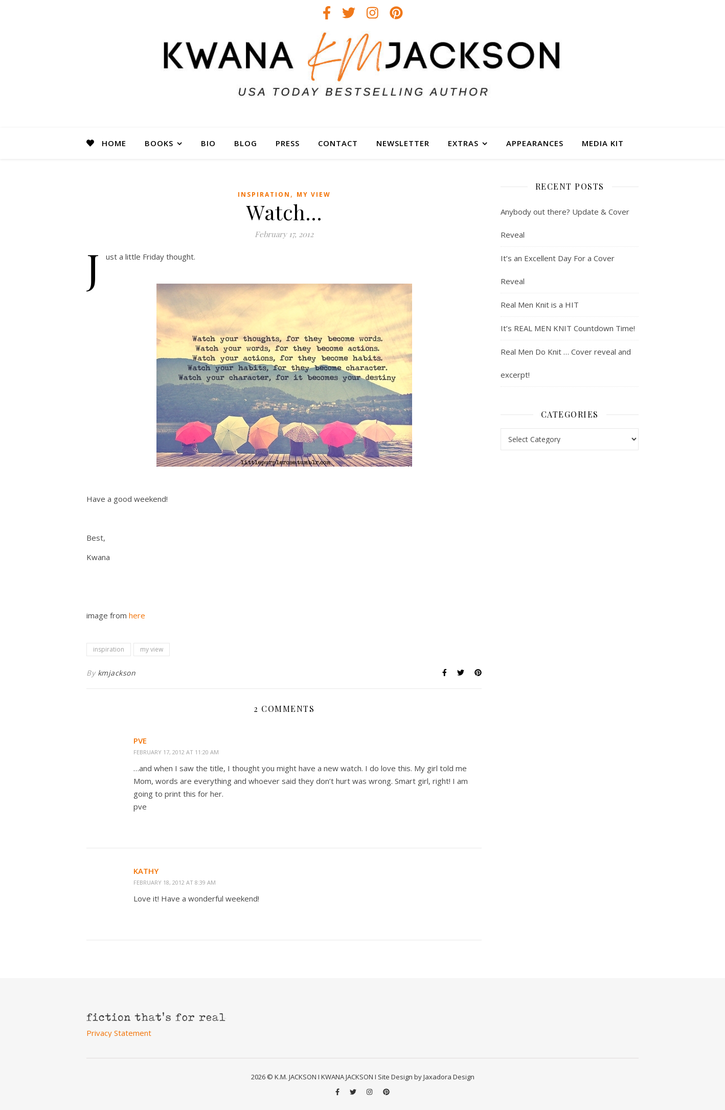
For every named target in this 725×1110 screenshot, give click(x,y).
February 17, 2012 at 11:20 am (176, 752)
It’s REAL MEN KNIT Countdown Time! (568, 328)
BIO (208, 143)
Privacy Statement (118, 1033)
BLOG (245, 143)
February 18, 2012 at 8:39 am (174, 882)
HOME (114, 143)
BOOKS (159, 143)
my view (314, 194)
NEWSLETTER (402, 143)
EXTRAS (463, 143)
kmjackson (117, 673)
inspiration (264, 194)
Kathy (145, 871)
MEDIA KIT (603, 143)
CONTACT (338, 143)
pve (140, 740)
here (137, 615)
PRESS (288, 143)
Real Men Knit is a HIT (540, 304)
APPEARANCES (534, 143)
